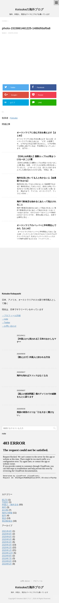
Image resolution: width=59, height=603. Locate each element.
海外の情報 (7, 513)
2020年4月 (7, 542)
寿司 (4, 507)
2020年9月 (7, 534)
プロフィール (37, 581)
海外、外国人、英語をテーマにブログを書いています (29, 592)
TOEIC (5, 502)
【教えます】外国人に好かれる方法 (33, 357)
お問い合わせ (25, 581)
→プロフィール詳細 (11, 315)
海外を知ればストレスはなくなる (32, 375)
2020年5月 (7, 539)
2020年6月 (7, 537)
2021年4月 (7, 531)
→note (5, 319)
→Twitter (6, 322)
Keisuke (14, 118)
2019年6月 (7, 561)
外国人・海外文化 (10, 505)
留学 (4, 515)
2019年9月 (7, 556)
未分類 (5, 510)
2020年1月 (7, 550)
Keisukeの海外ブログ (29, 9)
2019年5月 (7, 564)
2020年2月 (7, 547)
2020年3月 (7, 545)
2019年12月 (7, 553)
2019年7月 (7, 558)
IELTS (5, 500)
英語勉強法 (7, 521)
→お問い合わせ (9, 326)
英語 (4, 518)
